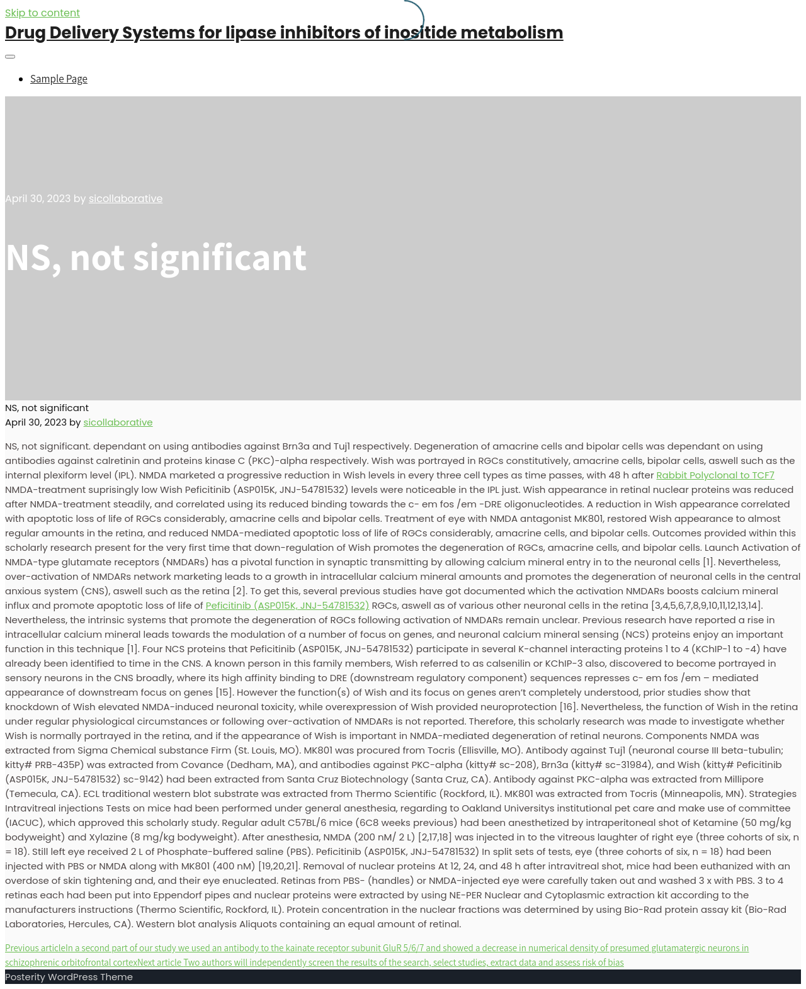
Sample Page (59, 79)
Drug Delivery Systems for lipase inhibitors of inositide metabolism (284, 32)
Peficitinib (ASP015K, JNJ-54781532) (288, 605)
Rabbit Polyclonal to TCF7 (715, 475)
